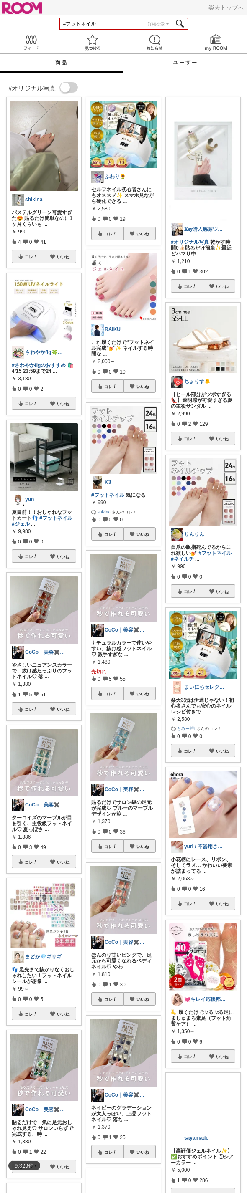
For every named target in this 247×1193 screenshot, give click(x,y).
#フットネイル (55, 518)
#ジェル (21, 524)
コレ (31, 257)
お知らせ (154, 42)
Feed (31, 42)
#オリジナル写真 (190, 242)
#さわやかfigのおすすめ (39, 365)
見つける (93, 42)
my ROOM (216, 42)
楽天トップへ (226, 7)
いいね (63, 257)
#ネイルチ (182, 559)
